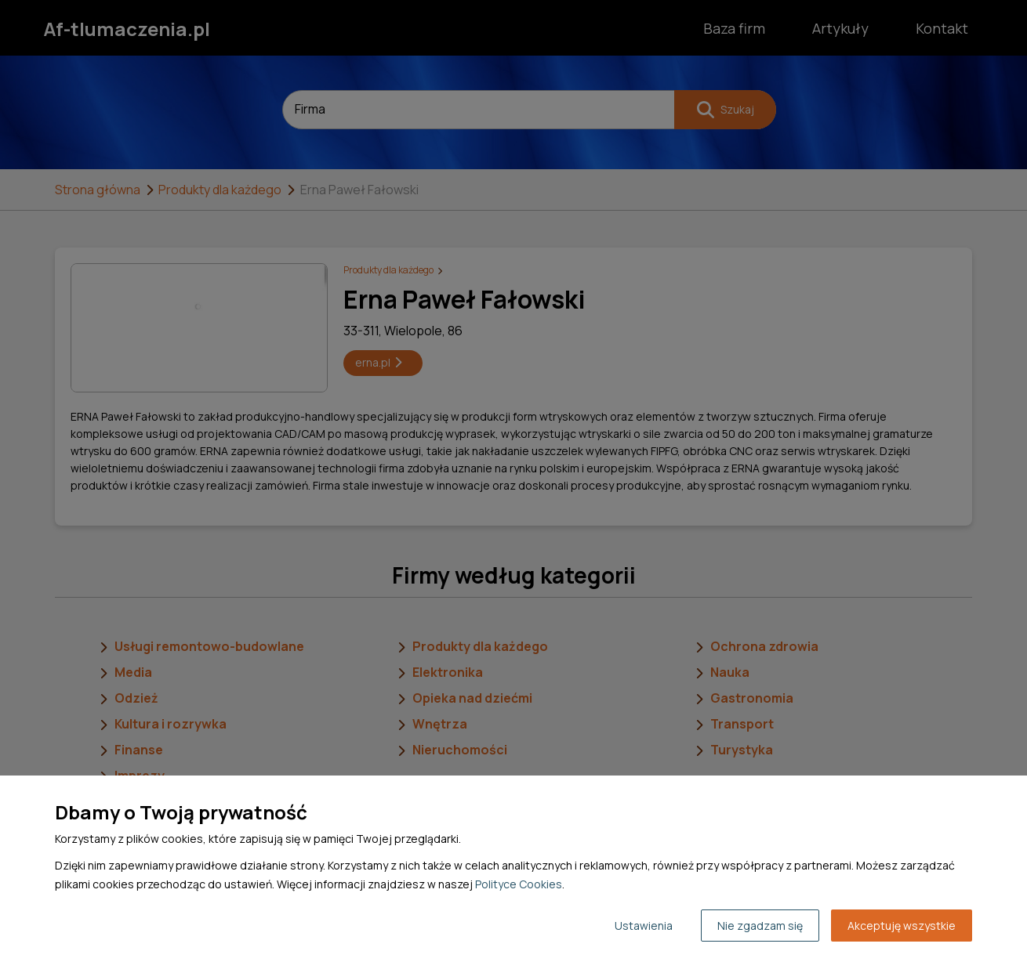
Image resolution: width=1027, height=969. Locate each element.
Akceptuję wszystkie (901, 925)
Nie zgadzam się (760, 925)
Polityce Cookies (518, 884)
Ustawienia (644, 925)
